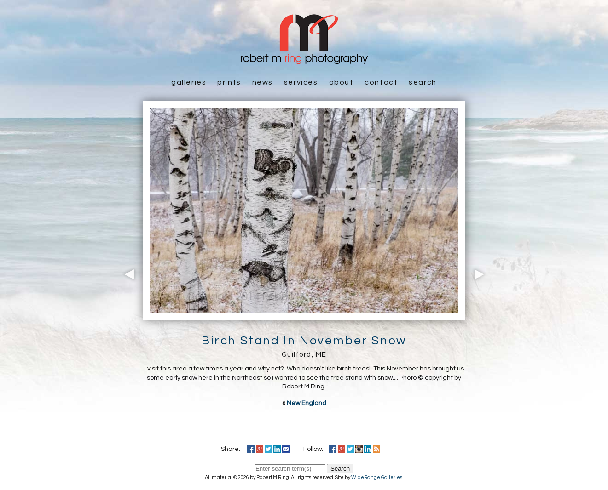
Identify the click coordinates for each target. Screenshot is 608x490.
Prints (229, 82)
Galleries (188, 82)
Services (301, 82)
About (341, 82)
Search (423, 82)
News (262, 82)
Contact (381, 82)
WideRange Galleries (376, 477)
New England (306, 403)
